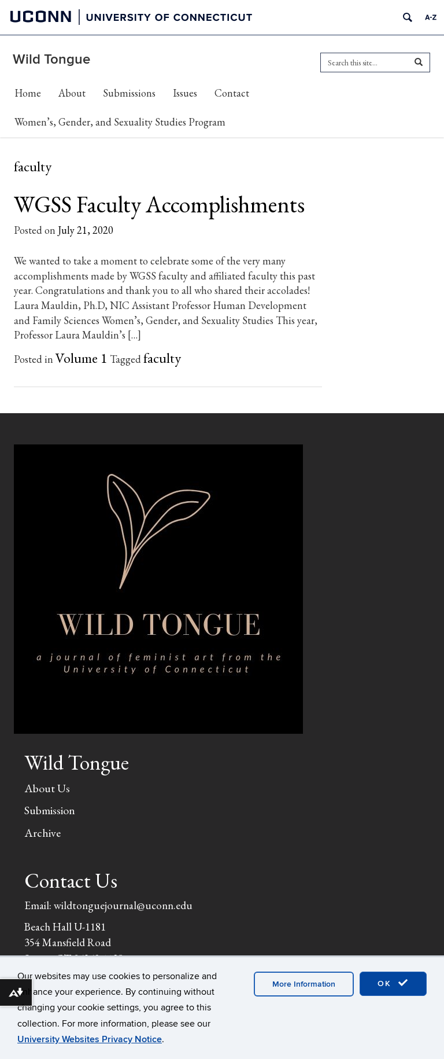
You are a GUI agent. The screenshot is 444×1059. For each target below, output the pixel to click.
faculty (162, 358)
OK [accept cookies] (393, 983)
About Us (47, 788)
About (72, 93)
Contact (231, 93)
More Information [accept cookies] (303, 984)
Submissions (129, 93)
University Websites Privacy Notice (89, 1039)
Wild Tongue (51, 59)
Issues (185, 93)
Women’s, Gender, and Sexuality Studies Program (119, 121)
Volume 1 (82, 358)
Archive (42, 832)
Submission (49, 810)
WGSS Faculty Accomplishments (159, 204)
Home (27, 93)
